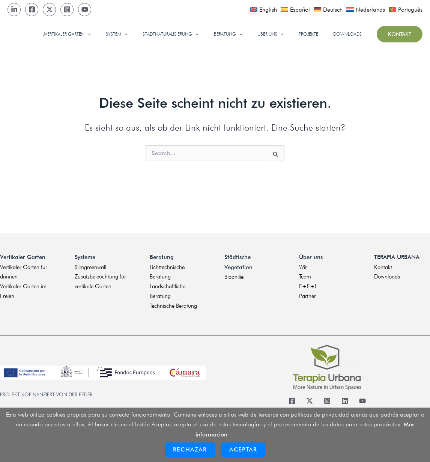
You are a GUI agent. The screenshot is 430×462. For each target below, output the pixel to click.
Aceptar (243, 449)
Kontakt (383, 265)
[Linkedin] (345, 400)
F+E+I (307, 285)
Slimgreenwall (90, 265)
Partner (307, 295)
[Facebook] (31, 9)
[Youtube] (84, 9)
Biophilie (234, 275)
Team (305, 275)
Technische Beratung (173, 305)
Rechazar (190, 449)
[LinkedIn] (14, 9)
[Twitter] (49, 9)
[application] (126, 34)
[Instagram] (67, 9)
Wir (303, 265)
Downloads (387, 275)
